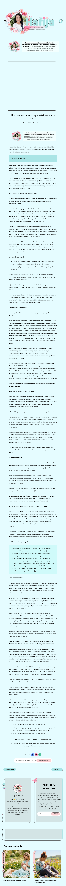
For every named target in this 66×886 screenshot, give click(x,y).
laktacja (32, 743)
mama (37, 743)
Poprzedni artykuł (10, 769)
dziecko (28, 743)
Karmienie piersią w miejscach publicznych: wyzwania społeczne (45, 881)
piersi (30, 746)
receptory (41, 746)
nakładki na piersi (44, 743)
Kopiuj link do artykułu (44, 760)
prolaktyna (35, 746)
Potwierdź (55, 813)
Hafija (13, 796)
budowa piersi (21, 743)
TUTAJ (35, 193)
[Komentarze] (3, 867)
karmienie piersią (25, 739)
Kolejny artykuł (57, 769)
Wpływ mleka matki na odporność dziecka (14, 880)
